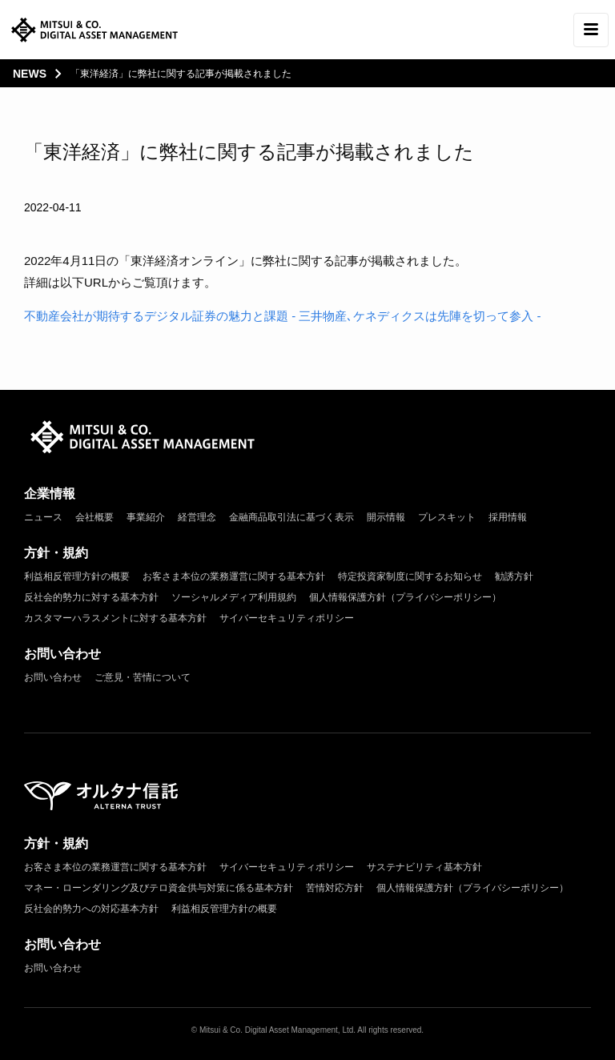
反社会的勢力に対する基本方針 (91, 597)
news (29, 73)
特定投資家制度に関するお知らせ (410, 576)
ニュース (43, 517)
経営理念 (197, 517)
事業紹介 (146, 517)
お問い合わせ (53, 677)
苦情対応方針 (335, 887)
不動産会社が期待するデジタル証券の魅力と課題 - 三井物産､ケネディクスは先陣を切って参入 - (282, 316)
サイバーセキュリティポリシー (286, 618)
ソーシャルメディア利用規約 (233, 597)
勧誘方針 (514, 576)
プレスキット (447, 517)
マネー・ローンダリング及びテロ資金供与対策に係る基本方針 (158, 887)
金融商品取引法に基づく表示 (291, 517)
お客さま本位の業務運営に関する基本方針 (234, 576)
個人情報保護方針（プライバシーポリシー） (405, 597)
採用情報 (507, 517)
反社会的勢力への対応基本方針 (91, 908)
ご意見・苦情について (142, 677)
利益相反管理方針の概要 (77, 576)
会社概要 (94, 517)
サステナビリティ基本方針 (424, 867)
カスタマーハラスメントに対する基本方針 (115, 618)
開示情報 (386, 517)
